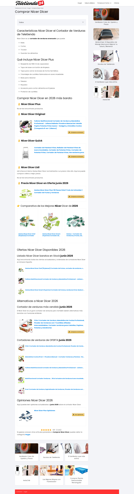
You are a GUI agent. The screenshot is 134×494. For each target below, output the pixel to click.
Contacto (19, 492)
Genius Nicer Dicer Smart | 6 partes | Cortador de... (51, 235)
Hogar (80, 3)
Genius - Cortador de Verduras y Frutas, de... (74, 235)
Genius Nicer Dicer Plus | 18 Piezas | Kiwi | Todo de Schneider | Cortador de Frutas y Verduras (58, 191)
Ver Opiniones (79, 414)
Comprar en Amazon (77, 132)
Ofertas (116, 3)
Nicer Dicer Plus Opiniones (44, 410)
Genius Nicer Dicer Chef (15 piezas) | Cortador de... (26, 235)
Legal (25, 492)
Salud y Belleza (90, 3)
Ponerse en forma (103, 3)
